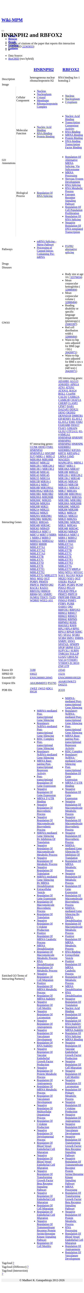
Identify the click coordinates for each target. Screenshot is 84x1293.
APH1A (74, 384)
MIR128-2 (48, 465)
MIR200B (47, 497)
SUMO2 (34, 597)
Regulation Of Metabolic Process (47, 969)
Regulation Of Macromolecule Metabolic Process (47, 955)
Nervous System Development (74, 180)
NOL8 (79, 575)
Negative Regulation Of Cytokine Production (45, 925)
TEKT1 (44, 597)
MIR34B (35, 525)
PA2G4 (72, 581)
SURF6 (74, 650)
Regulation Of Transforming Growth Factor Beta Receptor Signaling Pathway (73, 1200)
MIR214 (34, 509)
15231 (61, 673)
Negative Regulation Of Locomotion (45, 1014)
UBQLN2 (72, 656)
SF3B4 (62, 637)
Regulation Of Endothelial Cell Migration (46, 1214)
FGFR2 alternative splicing (71, 249)
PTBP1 (62, 603)
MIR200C (35, 500)
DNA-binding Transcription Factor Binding (73, 144)
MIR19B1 (35, 493)
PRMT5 (62, 594)
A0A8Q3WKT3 (67, 681)
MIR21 (44, 506)
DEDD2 (70, 412)
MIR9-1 (62, 537)
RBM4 (34, 594)
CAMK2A (73, 396)
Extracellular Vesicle (44, 891)
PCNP (79, 584)
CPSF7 (62, 406)
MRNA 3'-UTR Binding (45, 800)
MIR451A (35, 531)
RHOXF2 (63, 625)
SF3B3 (75, 634)
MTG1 (69, 572)
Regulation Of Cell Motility (45, 1245)
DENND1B (64, 415)
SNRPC (47, 594)
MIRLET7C (36, 559)
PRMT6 (43, 581)
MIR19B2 (47, 493)
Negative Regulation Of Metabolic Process (47, 861)
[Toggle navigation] (2, 30)
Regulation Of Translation (45, 916)
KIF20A (76, 450)
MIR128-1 (36, 465)
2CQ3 (61, 690)
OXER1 (62, 581)
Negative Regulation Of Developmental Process (45, 1135)
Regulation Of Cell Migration (45, 1207)
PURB (70, 603)
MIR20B (35, 506)
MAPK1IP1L (65, 462)
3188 (33, 670)
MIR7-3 (43, 534)
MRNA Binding (74, 134)
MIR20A (45, 503)
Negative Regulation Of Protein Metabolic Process (47, 1072)
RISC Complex (45, 738)
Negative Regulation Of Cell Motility (45, 1005)
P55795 (52, 683)
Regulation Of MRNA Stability (46, 997)
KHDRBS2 (64, 450)
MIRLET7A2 (37, 550)
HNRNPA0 (36, 450)
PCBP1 (62, 584)
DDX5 (42, 446)
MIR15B (35, 481)
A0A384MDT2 (38, 683)
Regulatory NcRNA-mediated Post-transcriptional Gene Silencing (73, 717)
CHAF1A (75, 400)
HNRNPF (77, 437)
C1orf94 (70, 393)
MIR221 (44, 509)
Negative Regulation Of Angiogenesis (45, 1023)
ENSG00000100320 (69, 677)
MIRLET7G (37, 575)
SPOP (61, 647)
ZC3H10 (74, 663)
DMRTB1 (77, 415)
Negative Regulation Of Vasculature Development (45, 1035)
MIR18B (35, 487)
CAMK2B (64, 400)
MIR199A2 (36, 490)
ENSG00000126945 (41, 677)
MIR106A (35, 459)
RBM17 (72, 612)
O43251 (62, 684)
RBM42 (62, 619)
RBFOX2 (71, 69)
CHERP (62, 403)
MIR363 (34, 528)
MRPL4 (76, 569)
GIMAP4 (72, 428)
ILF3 (33, 456)
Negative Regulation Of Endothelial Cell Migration (46, 1197)
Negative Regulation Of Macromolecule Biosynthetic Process (45, 823)
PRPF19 (72, 594)
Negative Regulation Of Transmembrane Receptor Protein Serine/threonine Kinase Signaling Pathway (46, 1230)
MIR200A (35, 497)
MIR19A (48, 490)
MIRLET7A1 (37, 547)
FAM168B (64, 425)
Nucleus (41, 91)
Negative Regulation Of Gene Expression (46, 792)
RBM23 (72, 616)
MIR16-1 (46, 481)
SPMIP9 (74, 644)
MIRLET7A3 (37, 553)
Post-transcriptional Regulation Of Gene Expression (46, 781)
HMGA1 (65, 434)
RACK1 (34, 587)
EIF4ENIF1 (64, 418)
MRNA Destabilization (45, 947)
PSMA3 (62, 600)
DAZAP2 (63, 409)
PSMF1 (72, 600)
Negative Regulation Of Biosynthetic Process (45, 809)
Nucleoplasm (44, 94)
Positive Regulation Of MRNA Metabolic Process (47, 988)
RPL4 (68, 628)
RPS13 (62, 631)
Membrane (43, 100)
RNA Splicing (73, 185)
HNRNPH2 (44, 69)
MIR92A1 (35, 540)
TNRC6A (63, 653)
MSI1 (33, 578)
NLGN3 (70, 575)
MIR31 (34, 522)
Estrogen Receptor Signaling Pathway (70, 199)
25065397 (70, 324)
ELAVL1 (77, 418)
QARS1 (62, 606)
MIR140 (34, 472)
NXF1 (70, 578)
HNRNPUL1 (37, 453)
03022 (33, 673)
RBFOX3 (74, 609)
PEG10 (71, 587)
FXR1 (49, 446)
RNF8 (73, 625)
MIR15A (45, 478)
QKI (50, 584)
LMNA (62, 456)
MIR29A (35, 515)
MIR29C (47, 519)
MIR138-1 (36, 468)
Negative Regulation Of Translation (45, 870)
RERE (73, 622)
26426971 (70, 352)
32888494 (70, 289)
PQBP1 (34, 581)
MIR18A (72, 490)
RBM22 (62, 616)
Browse (12, 38)
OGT (47, 578)
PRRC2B (75, 597)
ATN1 (61, 387)
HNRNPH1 (64, 440)
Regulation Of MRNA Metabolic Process (47, 1089)
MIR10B (63, 472)
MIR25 (44, 512)
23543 (61, 670)
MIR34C (45, 525)
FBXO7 (75, 425)
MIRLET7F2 (37, 572)
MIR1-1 (40, 456)
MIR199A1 (47, 487)
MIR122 (44, 462)
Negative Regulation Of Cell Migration (45, 976)
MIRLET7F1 (37, 569)
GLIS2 (62, 431)
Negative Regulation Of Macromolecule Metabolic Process (47, 850)
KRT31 (62, 453)
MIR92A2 (48, 540)
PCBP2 (71, 584)
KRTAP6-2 (73, 453)
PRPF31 (34, 584)
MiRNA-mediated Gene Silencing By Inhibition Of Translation (47, 837)
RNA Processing (71, 1229)
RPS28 (70, 631)
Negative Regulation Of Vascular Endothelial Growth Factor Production (45, 1056)
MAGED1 (64, 459)
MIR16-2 (35, 484)
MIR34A (43, 522)
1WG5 (42, 688)
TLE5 (52, 597)
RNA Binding (44, 133)
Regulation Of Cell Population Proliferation (73, 210)
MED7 (62, 465)
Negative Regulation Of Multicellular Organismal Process (45, 1111)
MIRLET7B (36, 556)
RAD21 (44, 587)
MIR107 (34, 462)
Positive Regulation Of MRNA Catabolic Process (46, 938)
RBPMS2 (63, 622)
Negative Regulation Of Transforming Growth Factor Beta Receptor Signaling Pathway (45, 1180)
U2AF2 (62, 656)
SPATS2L (63, 644)
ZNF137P (63, 666)
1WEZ (33, 688)
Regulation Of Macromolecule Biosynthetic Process (45, 906)
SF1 (40, 594)
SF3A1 (67, 634)
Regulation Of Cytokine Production (45, 1124)
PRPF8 (44, 584)
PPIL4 (72, 591)
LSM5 (70, 456)
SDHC (78, 631)
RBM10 (45, 591)
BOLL (61, 393)
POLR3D (63, 591)
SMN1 (70, 637)
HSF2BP (50, 453)
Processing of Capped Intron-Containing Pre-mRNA (46, 252)
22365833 (27, 46)
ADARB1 (63, 381)
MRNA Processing (71, 174)
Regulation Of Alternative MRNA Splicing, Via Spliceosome (73, 163)
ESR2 (79, 421)
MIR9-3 (46, 537)
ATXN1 (69, 387)
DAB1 (70, 406)
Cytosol (41, 97)
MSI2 (40, 578)
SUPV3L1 (64, 650)
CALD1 (62, 396)
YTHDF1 (72, 659)
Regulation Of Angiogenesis (45, 1082)
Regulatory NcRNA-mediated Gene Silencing (47, 754)
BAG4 (73, 390)
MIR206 (34, 503)
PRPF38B (63, 597)
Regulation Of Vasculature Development (45, 1099)
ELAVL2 (63, 421)
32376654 (75, 277)
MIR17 (45, 484)
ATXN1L (63, 390)
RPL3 (61, 628)
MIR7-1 (46, 531)
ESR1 (72, 421)
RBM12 (62, 612)
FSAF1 (62, 428)
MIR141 (44, 472)
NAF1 (61, 575)
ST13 (77, 647)
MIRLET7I (50, 575)
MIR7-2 (34, 534)
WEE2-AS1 (46, 600)
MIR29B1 (46, 515)
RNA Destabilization (45, 963)
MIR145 (44, 475)
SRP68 (69, 647)
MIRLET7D (37, 562)
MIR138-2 (48, 468)
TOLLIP (74, 653)
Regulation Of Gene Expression (46, 897)
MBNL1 (78, 462)
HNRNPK (77, 443)
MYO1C (78, 572)
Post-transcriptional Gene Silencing (45, 745)
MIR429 (44, 528)
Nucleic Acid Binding (44, 129)
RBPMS (72, 619)
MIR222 (34, 512)
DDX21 (73, 409)
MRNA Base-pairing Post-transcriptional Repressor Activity (45, 767)
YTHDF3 (63, 663)
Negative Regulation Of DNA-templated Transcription (74, 227)
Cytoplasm (71, 102)
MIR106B (47, 459)
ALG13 (74, 381)
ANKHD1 (64, 384)
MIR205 (46, 500)
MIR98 (43, 544)
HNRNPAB (64, 437)
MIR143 (34, 475)
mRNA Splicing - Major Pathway (46, 243)
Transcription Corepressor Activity (72, 125)
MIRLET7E (36, 565)
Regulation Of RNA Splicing (45, 194)
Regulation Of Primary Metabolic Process (73, 1094)
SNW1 (71, 641)
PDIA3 (62, 587)
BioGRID (13, 58)
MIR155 (34, 478)
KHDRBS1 (64, 446)
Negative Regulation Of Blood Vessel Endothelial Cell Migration (46, 1161)
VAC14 (62, 659)
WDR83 (34, 600)
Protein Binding (46, 136)
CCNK (34, 446)
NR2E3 (62, 578)
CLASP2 (73, 403)
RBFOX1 (63, 609)
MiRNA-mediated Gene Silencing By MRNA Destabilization (47, 881)
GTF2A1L (72, 431)
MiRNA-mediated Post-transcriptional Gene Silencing (47, 715)
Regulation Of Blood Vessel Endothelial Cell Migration (46, 1147)
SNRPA (79, 637)
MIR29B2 (35, 519)
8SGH (33, 691)
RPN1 (76, 628)
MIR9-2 (36, 537)
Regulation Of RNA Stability (45, 1044)
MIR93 (34, 544)
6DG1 (49, 688)
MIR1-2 (50, 456)
